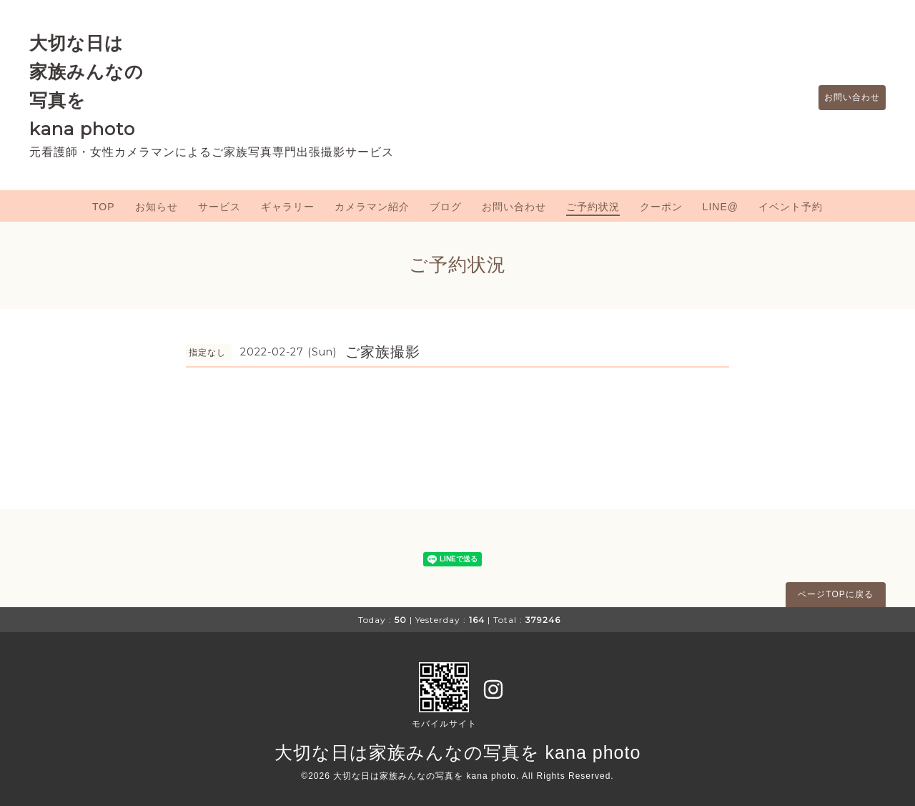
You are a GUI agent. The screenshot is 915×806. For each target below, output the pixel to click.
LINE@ (720, 206)
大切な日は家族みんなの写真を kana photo (457, 752)
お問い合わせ (845, 98)
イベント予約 (790, 206)
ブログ (446, 206)
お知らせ (156, 206)
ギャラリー (288, 206)
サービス (219, 206)
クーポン (661, 206)
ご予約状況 (593, 206)
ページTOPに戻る (835, 594)
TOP (103, 206)
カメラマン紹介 (372, 206)
